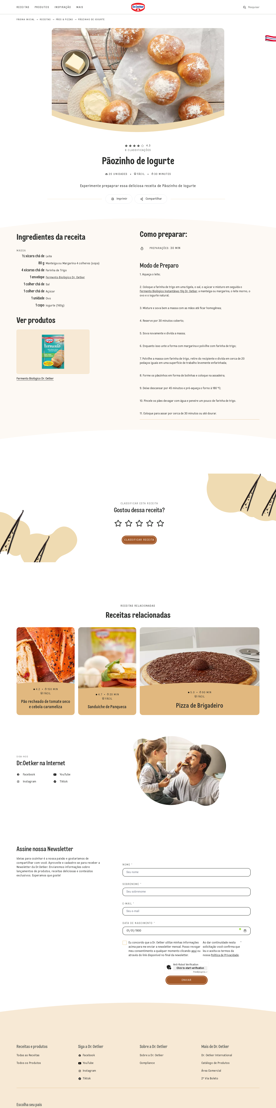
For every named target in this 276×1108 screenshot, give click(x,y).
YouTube (88, 1063)
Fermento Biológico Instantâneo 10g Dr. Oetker (168, 291)
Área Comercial (211, 1071)
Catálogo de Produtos (215, 1063)
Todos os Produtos (29, 1063)
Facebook (89, 1055)
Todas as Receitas (28, 1055)
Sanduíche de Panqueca (107, 671)
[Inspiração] (65, 7)
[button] (138, 139)
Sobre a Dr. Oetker (152, 1055)
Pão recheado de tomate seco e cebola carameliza (46, 671)
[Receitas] (26, 7)
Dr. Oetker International (216, 1055)
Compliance (147, 1063)
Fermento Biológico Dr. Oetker (65, 277)
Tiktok (87, 1078)
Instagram (89, 1071)
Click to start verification (190, 968)
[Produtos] (45, 7)
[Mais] (82, 7)
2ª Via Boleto (209, 1078)
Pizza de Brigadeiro (199, 671)
